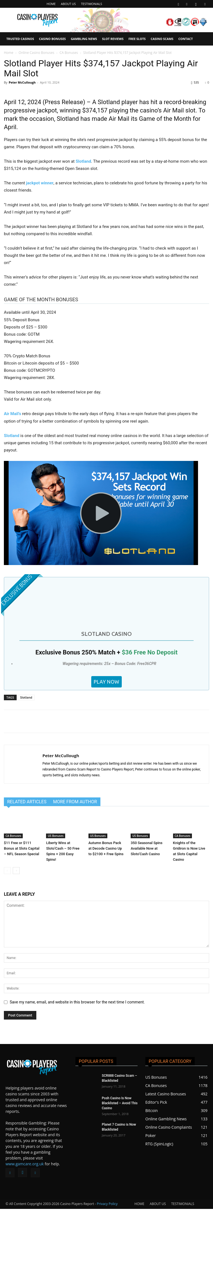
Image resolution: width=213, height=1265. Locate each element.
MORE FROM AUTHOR (75, 857)
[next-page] (16, 926)
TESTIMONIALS (91, 4)
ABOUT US (68, 4)
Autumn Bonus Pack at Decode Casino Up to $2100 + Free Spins (105, 904)
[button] (178, 4)
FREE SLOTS (137, 39)
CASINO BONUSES (52, 39)
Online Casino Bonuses (36, 52)
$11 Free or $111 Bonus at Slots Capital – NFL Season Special (21, 904)
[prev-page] (7, 926)
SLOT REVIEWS (112, 39)
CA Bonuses (69, 52)
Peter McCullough (22, 82)
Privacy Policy (107, 1260)
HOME (51, 4)
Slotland (26, 753)
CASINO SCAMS (162, 39)
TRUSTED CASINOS (20, 39)
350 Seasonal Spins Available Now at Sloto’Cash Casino (147, 904)
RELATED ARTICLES (26, 857)
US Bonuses (55, 892)
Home (8, 52)
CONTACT (185, 39)
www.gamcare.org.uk (25, 1220)
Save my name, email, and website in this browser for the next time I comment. (77, 1058)
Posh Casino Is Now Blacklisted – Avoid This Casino (120, 1159)
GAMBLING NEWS (84, 39)
